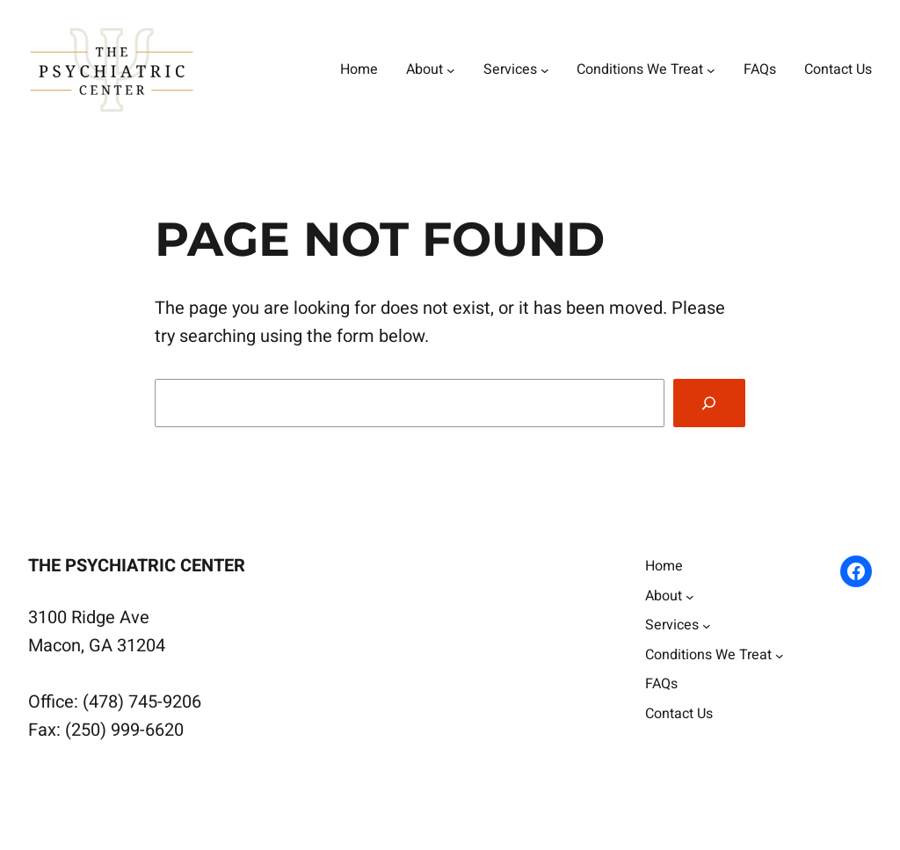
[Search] (709, 403)
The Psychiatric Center (136, 565)
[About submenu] (450, 70)
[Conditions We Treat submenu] (711, 70)
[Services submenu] (545, 70)
